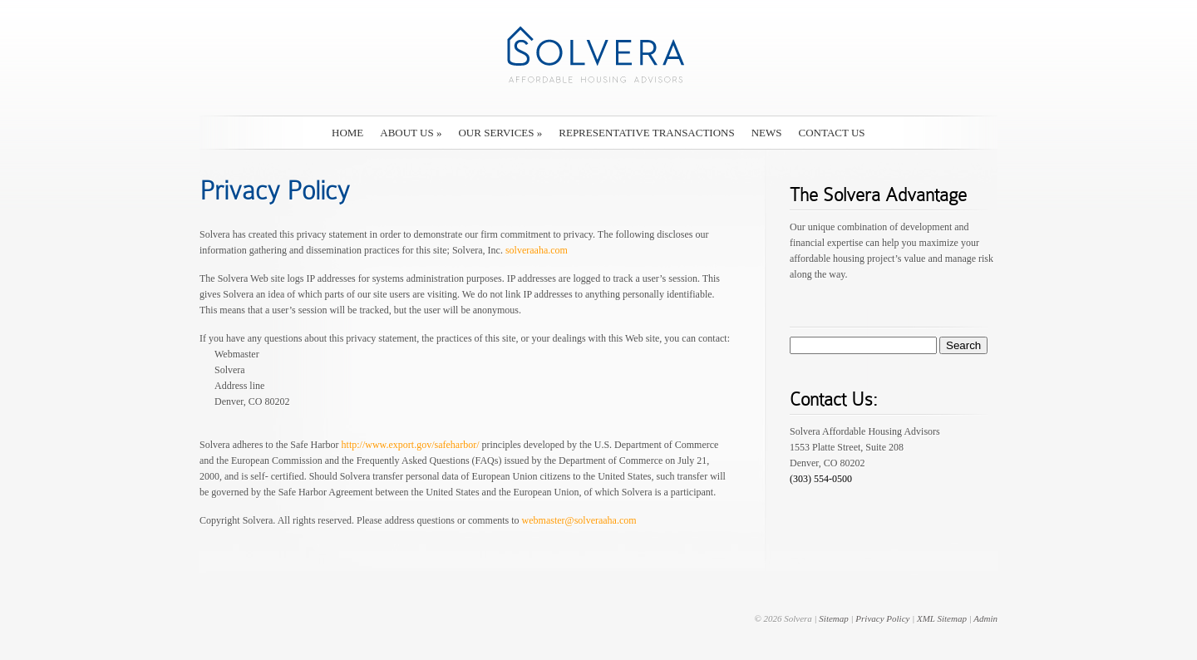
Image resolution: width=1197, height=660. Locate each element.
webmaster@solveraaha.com (579, 520)
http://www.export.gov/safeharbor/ (411, 445)
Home (347, 132)
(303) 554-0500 (821, 479)
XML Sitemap (942, 618)
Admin (985, 618)
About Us (410, 132)
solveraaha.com (536, 250)
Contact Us (832, 132)
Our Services (500, 132)
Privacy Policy (882, 618)
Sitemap (833, 618)
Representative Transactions (646, 132)
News (766, 132)
